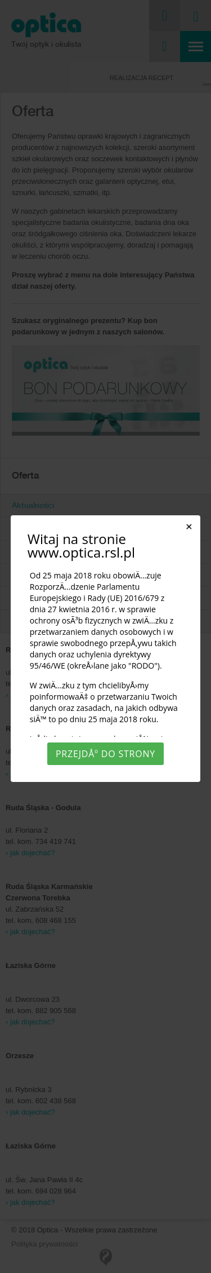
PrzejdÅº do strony (105, 754)
